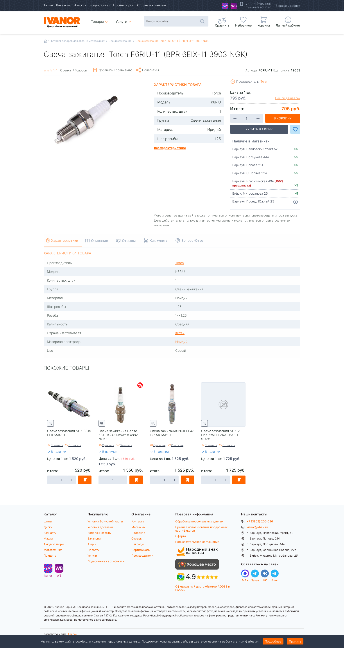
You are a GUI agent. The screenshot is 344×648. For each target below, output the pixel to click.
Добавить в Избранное (295, 129)
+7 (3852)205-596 (257, 4)
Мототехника (53, 550)
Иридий (181, 341)
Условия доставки (100, 527)
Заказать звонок (288, 6)
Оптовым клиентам (151, 5)
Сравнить (57, 445)
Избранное (243, 25)
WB (234, 5)
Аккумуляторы (54, 544)
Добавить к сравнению (115, 70)
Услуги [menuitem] (121, 21)
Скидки (140, 385)
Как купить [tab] (163, 240)
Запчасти (50, 532)
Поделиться (150, 70)
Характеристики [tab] (67, 240)
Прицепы (50, 555)
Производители (142, 555)
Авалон (72, 634)
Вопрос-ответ (100, 5)
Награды (137, 544)
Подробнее (273, 641)
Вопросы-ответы (99, 532)
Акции (48, 5)
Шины (48, 521)
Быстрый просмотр (50, 423)
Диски (48, 527)
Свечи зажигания (120, 40)
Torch (264, 81)
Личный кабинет (288, 25)
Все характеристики (170, 148)
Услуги (92, 555)
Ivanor (225, 5)
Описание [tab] (104, 240)
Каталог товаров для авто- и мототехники (78, 40)
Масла (48, 538)
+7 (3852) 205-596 (260, 521)
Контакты (138, 521)
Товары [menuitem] (100, 20)
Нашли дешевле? (287, 98)
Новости (80, 5)
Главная (46, 41)
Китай (180, 333)
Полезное (138, 532)
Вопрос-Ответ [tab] (198, 240)
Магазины (138, 527)
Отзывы (136, 538)
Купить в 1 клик (259, 129)
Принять (295, 641)
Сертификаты (140, 550)
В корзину (283, 118)
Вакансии (63, 5)
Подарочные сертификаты (106, 561)
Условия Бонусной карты (105, 521)
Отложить (74, 445)
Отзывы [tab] (133, 240)
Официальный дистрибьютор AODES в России (202, 588)
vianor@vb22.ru (257, 527)
